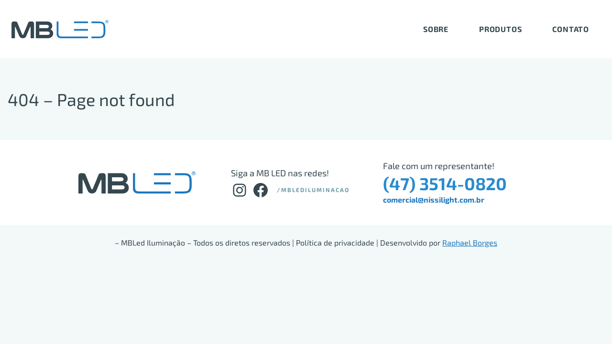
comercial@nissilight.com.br (433, 199)
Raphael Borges (469, 242)
